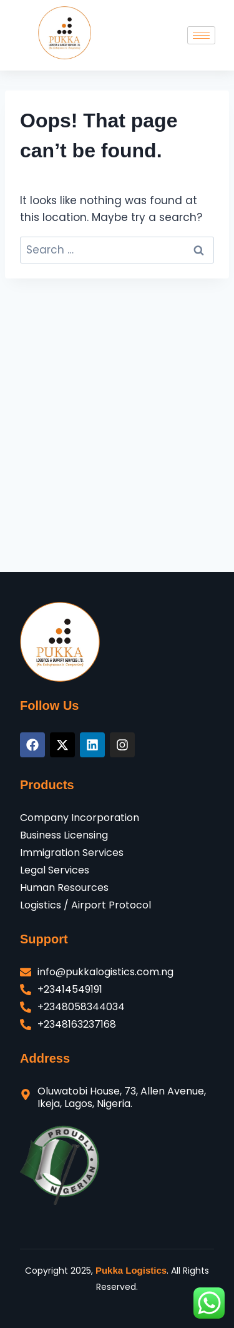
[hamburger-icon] (201, 35)
